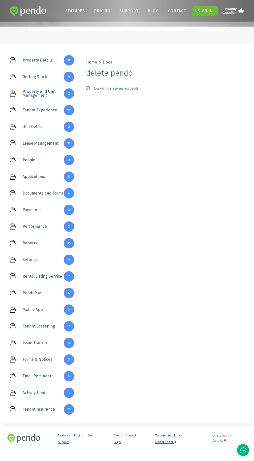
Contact (177, 10)
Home (91, 62)
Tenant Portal (166, 442)
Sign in (205, 10)
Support (130, 10)
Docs (107, 62)
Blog (154, 10)
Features (78, 10)
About (118, 435)
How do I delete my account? (116, 88)
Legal (117, 442)
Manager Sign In (168, 435)
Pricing (104, 10)
